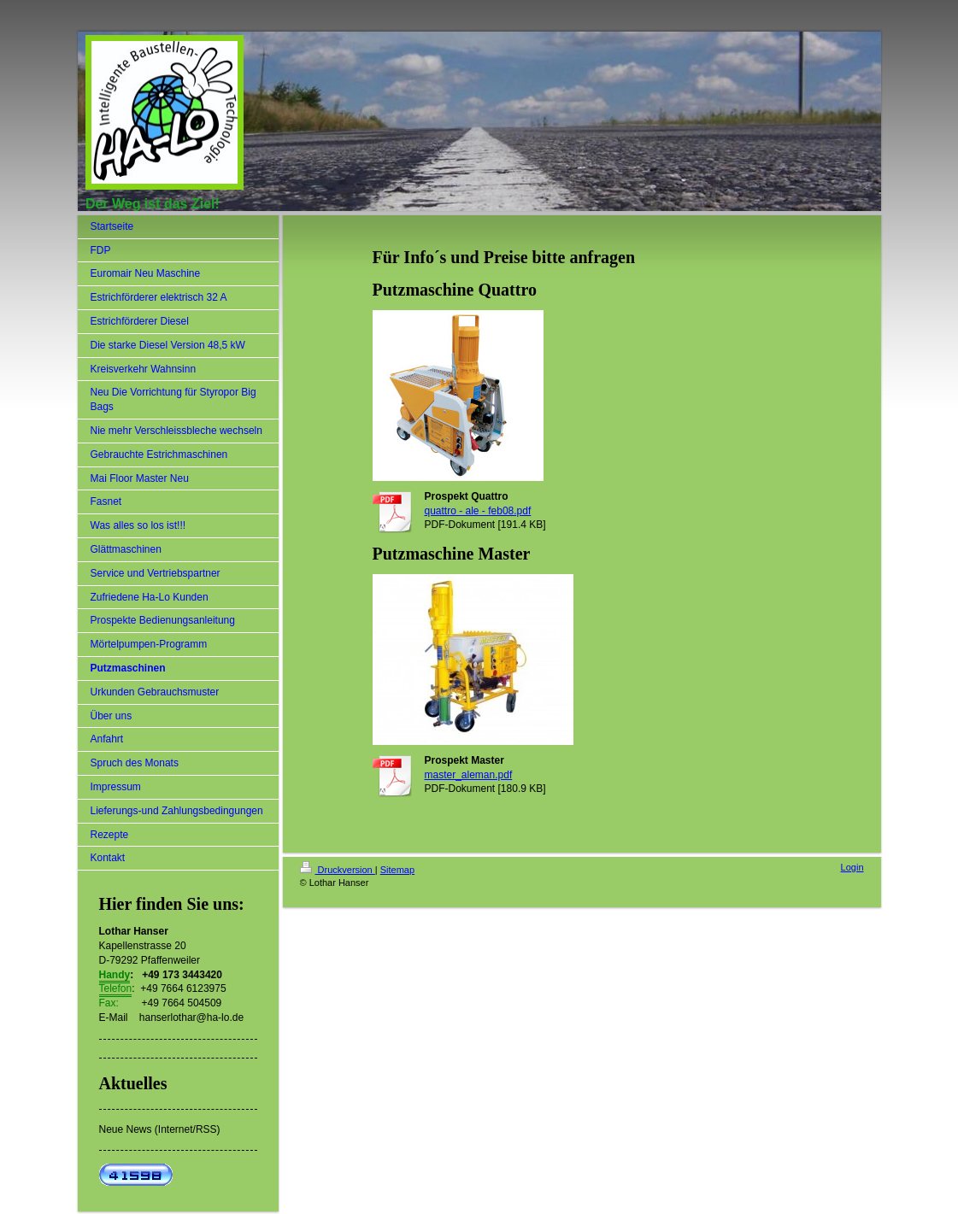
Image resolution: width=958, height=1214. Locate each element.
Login (852, 867)
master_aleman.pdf (469, 775)
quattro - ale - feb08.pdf (478, 511)
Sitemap (397, 870)
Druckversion (337, 870)
